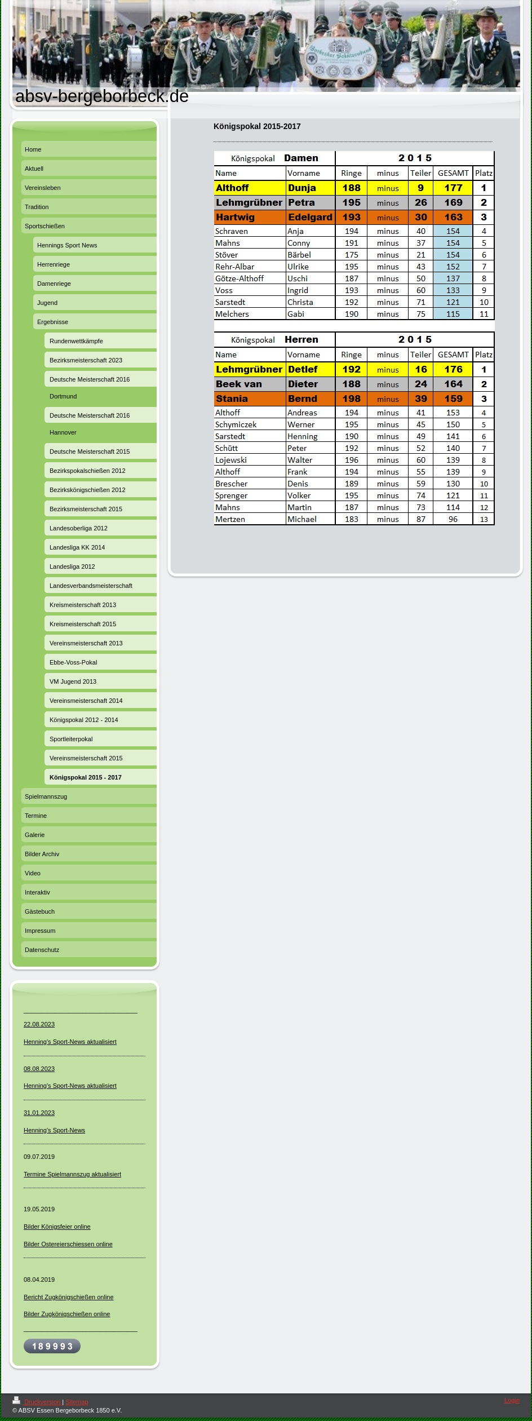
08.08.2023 (39, 1068)
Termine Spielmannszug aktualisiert (72, 1174)
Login (512, 1400)
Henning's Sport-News (54, 1130)
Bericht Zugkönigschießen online (69, 1297)
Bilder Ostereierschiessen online (68, 1244)
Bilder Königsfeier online (57, 1226)
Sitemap (76, 1401)
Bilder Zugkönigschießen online (67, 1314)
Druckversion (37, 1401)
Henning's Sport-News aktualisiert (70, 1041)
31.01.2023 (39, 1112)
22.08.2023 (39, 1024)
